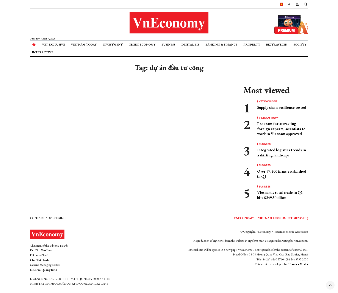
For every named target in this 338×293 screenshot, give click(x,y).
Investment (113, 44)
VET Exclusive (53, 44)
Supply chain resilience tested (281, 107)
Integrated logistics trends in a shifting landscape (281, 152)
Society (299, 44)
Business (168, 44)
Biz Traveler (276, 44)
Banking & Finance (221, 44)
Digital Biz (190, 44)
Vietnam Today (84, 44)
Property (251, 44)
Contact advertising (48, 218)
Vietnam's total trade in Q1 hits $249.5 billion (280, 195)
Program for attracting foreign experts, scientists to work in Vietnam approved (281, 128)
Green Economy (142, 44)
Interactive (42, 52)
